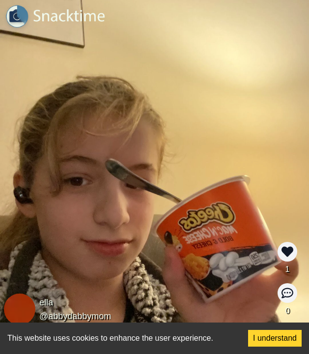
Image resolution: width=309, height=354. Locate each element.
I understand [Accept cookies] (275, 338)
